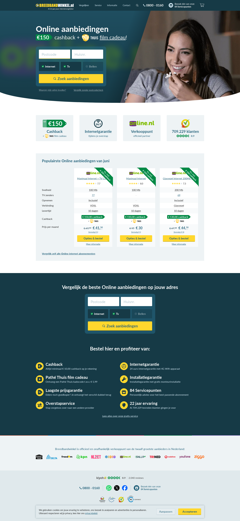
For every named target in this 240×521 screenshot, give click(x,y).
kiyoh (101, 478)
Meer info (93, 244)
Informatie (112, 5)
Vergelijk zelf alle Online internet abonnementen (68, 253)
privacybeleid (91, 513)
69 (179, 195)
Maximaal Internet (136, 178)
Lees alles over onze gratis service (120, 415)
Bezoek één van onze (184, 5)
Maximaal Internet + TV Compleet (93, 178)
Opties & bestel (93, 238)
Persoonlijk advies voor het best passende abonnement (159, 394)
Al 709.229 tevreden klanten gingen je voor (153, 407)
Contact (126, 5)
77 (93, 195)
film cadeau (103, 37)
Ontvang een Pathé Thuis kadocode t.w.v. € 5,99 (71, 381)
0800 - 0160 (154, 5)
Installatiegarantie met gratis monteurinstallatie (155, 381)
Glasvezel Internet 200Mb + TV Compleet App (179, 178)
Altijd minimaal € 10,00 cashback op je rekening (71, 368)
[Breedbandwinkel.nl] (55, 5)
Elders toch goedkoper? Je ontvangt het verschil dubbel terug (78, 394)
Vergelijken (84, 5)
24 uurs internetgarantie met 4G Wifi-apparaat (155, 368)
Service (98, 5)
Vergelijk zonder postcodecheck (88, 90)
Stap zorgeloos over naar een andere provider (70, 407)
